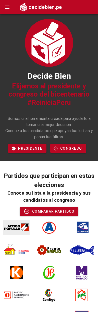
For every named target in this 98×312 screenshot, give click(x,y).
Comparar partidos (49, 211)
